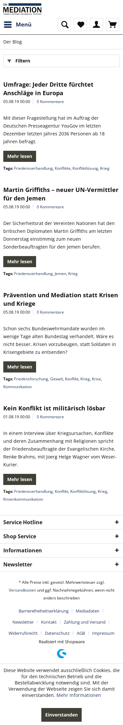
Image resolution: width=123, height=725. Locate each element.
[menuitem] (17, 24)
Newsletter (23, 622)
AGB (81, 633)
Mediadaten (87, 611)
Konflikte (63, 168)
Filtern (19, 60)
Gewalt (56, 379)
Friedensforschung (31, 379)
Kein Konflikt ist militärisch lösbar (54, 408)
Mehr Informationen (78, 695)
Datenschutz (57, 633)
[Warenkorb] (112, 24)
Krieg (105, 168)
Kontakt (49, 622)
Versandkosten (22, 590)
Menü (17, 23)
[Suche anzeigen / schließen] (64, 24)
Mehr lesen (19, 156)
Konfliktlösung (85, 168)
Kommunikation (17, 386)
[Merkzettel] (80, 24)
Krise (96, 379)
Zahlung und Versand (85, 622)
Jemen (60, 273)
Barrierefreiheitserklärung (44, 611)
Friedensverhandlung (33, 168)
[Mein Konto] (96, 24)
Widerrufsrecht (23, 633)
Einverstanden (61, 715)
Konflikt (71, 379)
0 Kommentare (50, 101)
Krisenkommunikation (23, 499)
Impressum (103, 633)
